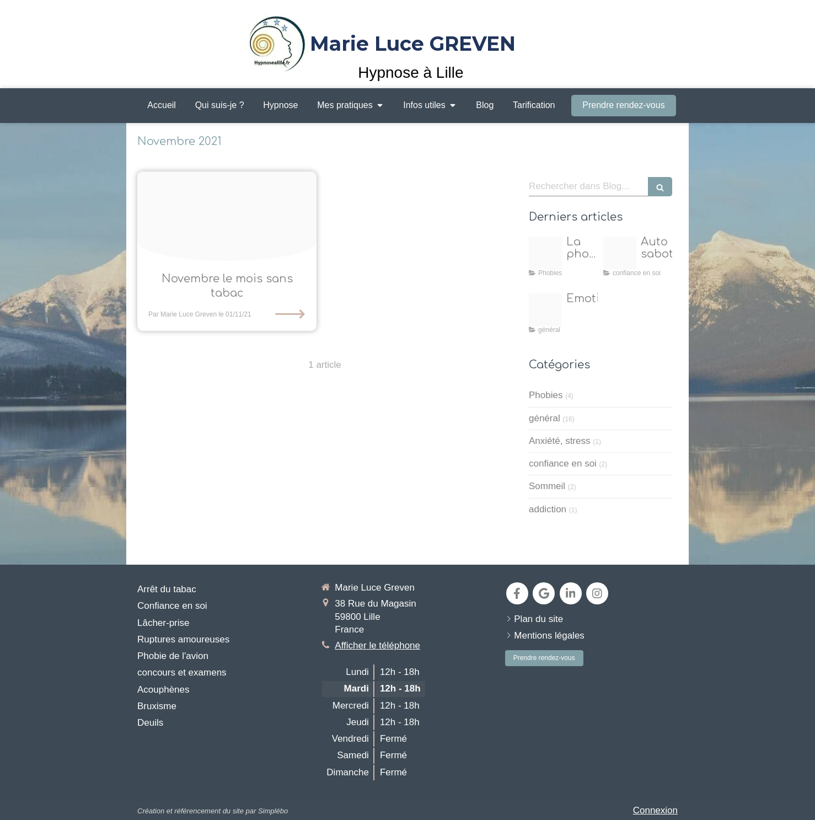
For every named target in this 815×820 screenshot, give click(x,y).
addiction (547, 509)
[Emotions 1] (545, 309)
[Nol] (545, 253)
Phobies (545, 395)
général (544, 418)
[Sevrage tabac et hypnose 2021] (227, 216)
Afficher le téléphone (377, 645)
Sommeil (547, 486)
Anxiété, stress (560, 441)
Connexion (655, 810)
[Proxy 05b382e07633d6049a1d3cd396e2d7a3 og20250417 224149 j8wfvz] (619, 253)
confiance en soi (563, 463)
